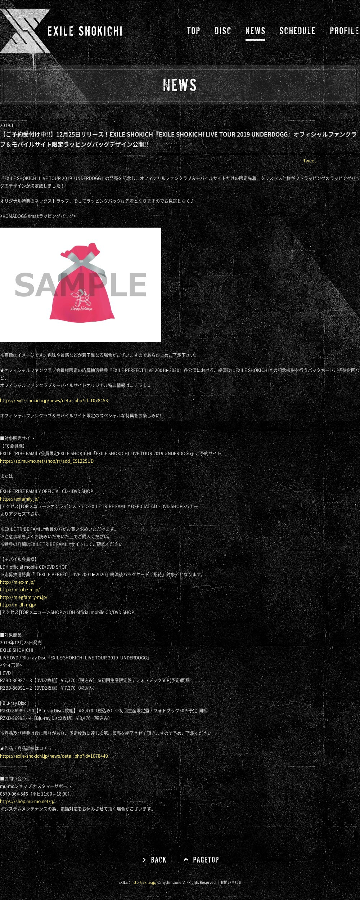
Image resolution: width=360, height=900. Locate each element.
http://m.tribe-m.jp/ (20, 589)
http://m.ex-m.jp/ (17, 582)
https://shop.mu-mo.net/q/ (27, 801)
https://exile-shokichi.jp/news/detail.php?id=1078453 (54, 400)
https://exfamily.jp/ (19, 499)
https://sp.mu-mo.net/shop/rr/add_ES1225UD (47, 461)
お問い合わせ (231, 882)
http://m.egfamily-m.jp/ (24, 597)
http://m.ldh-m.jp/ (18, 605)
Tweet (309, 160)
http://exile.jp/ (144, 882)
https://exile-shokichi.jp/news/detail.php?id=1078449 (54, 756)
